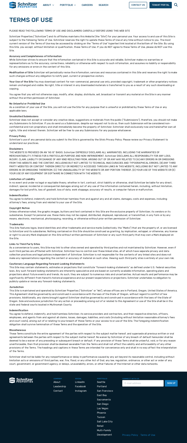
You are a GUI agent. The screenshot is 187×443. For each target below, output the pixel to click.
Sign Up (171, 383)
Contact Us (138, 5)
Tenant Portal (160, 5)
